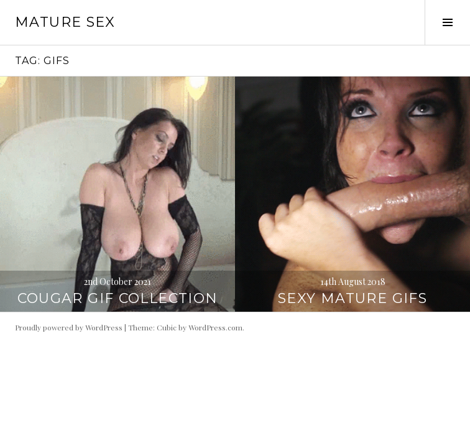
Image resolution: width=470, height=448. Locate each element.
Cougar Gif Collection (117, 298)
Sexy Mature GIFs (352, 298)
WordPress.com (215, 327)
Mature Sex (65, 22)
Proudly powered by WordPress (68, 327)
